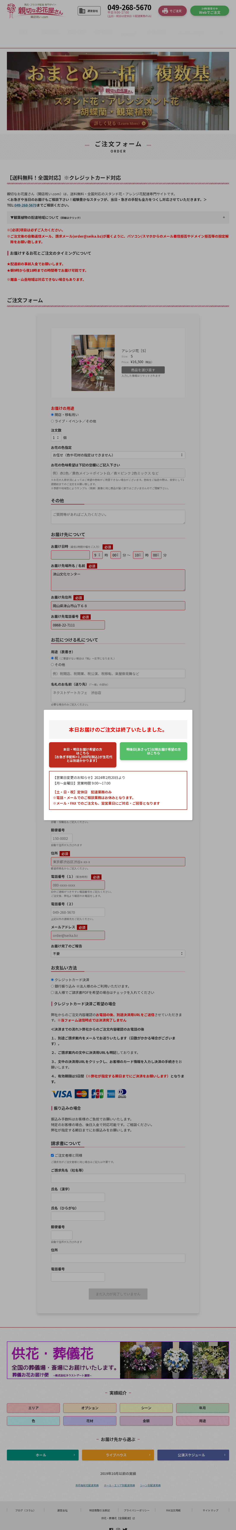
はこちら (153, 751)
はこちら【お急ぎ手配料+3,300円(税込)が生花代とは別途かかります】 (82, 755)
